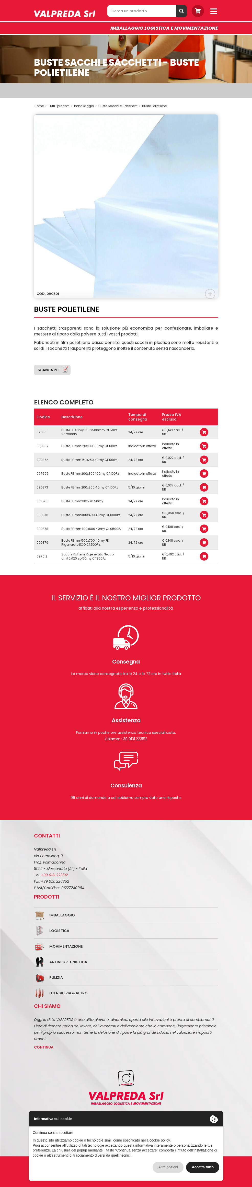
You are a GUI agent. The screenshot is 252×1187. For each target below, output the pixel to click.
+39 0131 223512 (54, 875)
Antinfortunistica (68, 961)
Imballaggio (62, 915)
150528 (42, 501)
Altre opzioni (168, 1167)
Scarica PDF (49, 370)
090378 (42, 529)
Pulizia (56, 977)
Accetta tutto (203, 1167)
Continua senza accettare (53, 1133)
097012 (42, 556)
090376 (42, 515)
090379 (42, 542)
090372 (42, 460)
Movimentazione (66, 946)
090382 (42, 446)
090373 (42, 487)
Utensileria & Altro (68, 993)
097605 (43, 473)
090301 (42, 432)
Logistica (59, 930)
